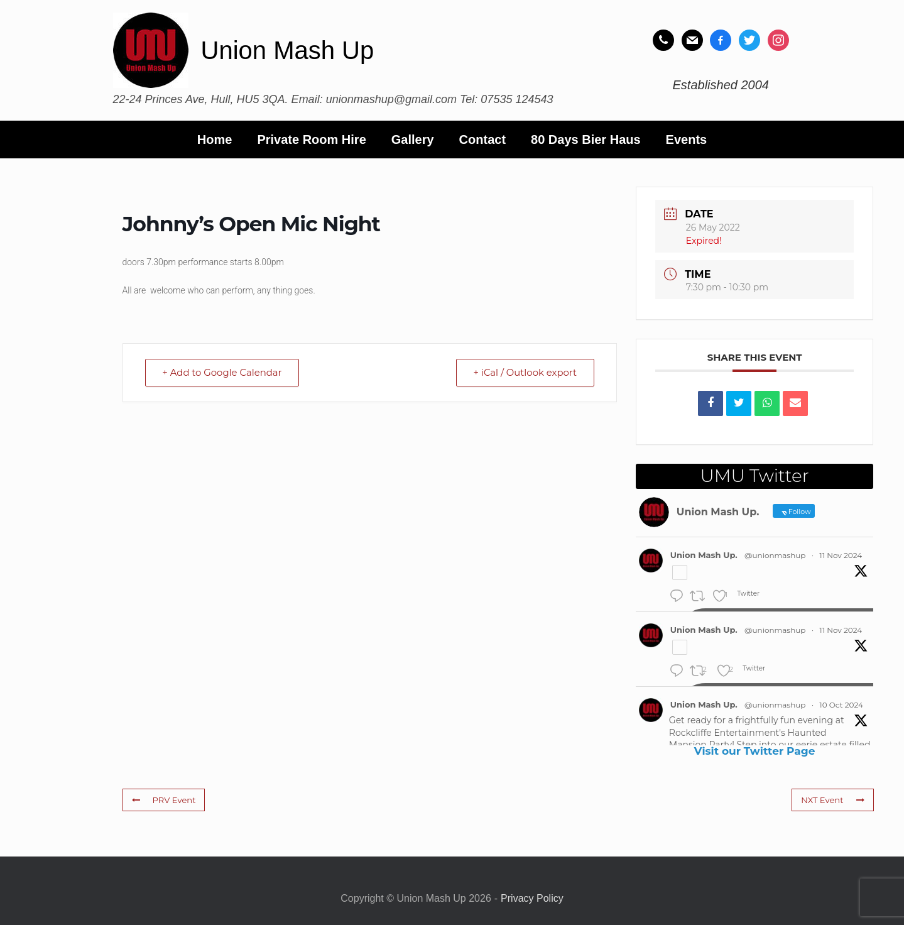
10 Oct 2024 (841, 704)
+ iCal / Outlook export (524, 372)
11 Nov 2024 (840, 555)
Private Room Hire (311, 139)
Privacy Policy (532, 898)
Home (214, 139)
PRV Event (163, 800)
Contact (482, 139)
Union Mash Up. (704, 555)
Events (686, 139)
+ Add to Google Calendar (223, 372)
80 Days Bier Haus (586, 139)
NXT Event (833, 800)
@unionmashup (774, 555)
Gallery (412, 139)
